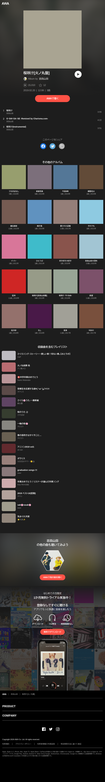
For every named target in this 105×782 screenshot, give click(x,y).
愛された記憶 (65, 226)
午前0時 (65, 191)
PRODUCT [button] (9, 706)
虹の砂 (13, 330)
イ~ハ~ (13, 261)
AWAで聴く (52, 98)
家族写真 (39, 191)
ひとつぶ (39, 261)
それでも (91, 226)
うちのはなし (14, 191)
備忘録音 (13, 226)
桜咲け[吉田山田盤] (39, 296)
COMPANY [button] (9, 715)
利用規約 (5, 744)
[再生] (78, 74)
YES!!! (91, 330)
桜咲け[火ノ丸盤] (28, 694)
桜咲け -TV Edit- (65, 296)
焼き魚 (39, 226)
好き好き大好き (65, 261)
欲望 (91, 296)
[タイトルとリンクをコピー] (62, 146)
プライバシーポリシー (23, 744)
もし (39, 330)
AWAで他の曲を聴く (52, 577)
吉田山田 (43, 79)
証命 (14, 296)
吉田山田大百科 (91, 261)
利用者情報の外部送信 (46, 744)
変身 (65, 330)
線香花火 (91, 191)
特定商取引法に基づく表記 (71, 744)
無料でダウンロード (52, 632)
